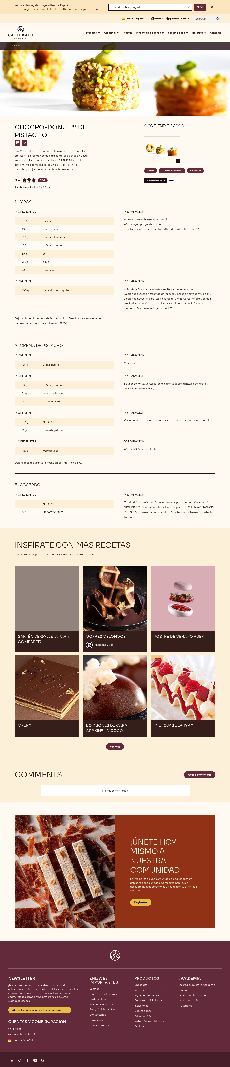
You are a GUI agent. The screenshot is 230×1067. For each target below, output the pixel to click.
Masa (151, 170)
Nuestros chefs (188, 1000)
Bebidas (139, 1026)
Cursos (183, 990)
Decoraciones (142, 1010)
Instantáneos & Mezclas (149, 1021)
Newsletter (96, 1019)
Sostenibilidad (98, 999)
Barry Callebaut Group (103, 1009)
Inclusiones (141, 1005)
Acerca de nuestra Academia (197, 984)
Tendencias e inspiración (150, 32)
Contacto (215, 32)
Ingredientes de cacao (148, 990)
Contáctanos (97, 1014)
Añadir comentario (199, 774)
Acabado (196, 170)
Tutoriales (185, 1005)
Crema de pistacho (173, 170)
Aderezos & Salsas (145, 1016)
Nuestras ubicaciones (192, 995)
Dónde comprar (99, 1025)
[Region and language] (150, 7)
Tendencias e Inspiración (104, 994)
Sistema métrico (155, 180)
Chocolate (140, 984)
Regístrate (140, 902)
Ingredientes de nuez (147, 995)
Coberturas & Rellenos (148, 1000)
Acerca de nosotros (101, 1004)
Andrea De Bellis (104, 644)
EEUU (172, 180)
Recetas (127, 32)
